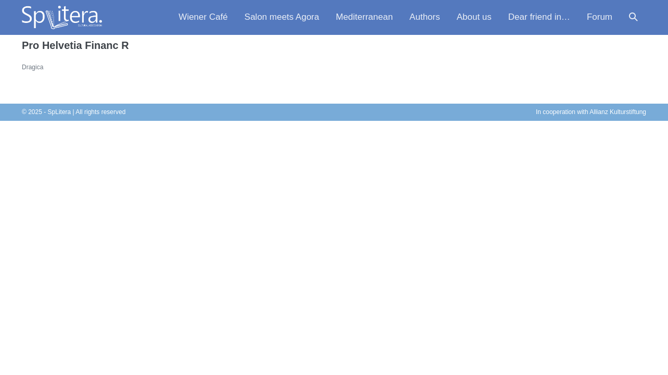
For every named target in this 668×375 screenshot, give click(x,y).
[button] (633, 17)
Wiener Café (202, 17)
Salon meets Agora (282, 17)
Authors (424, 17)
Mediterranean (364, 17)
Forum (599, 17)
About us (474, 17)
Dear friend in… (539, 17)
